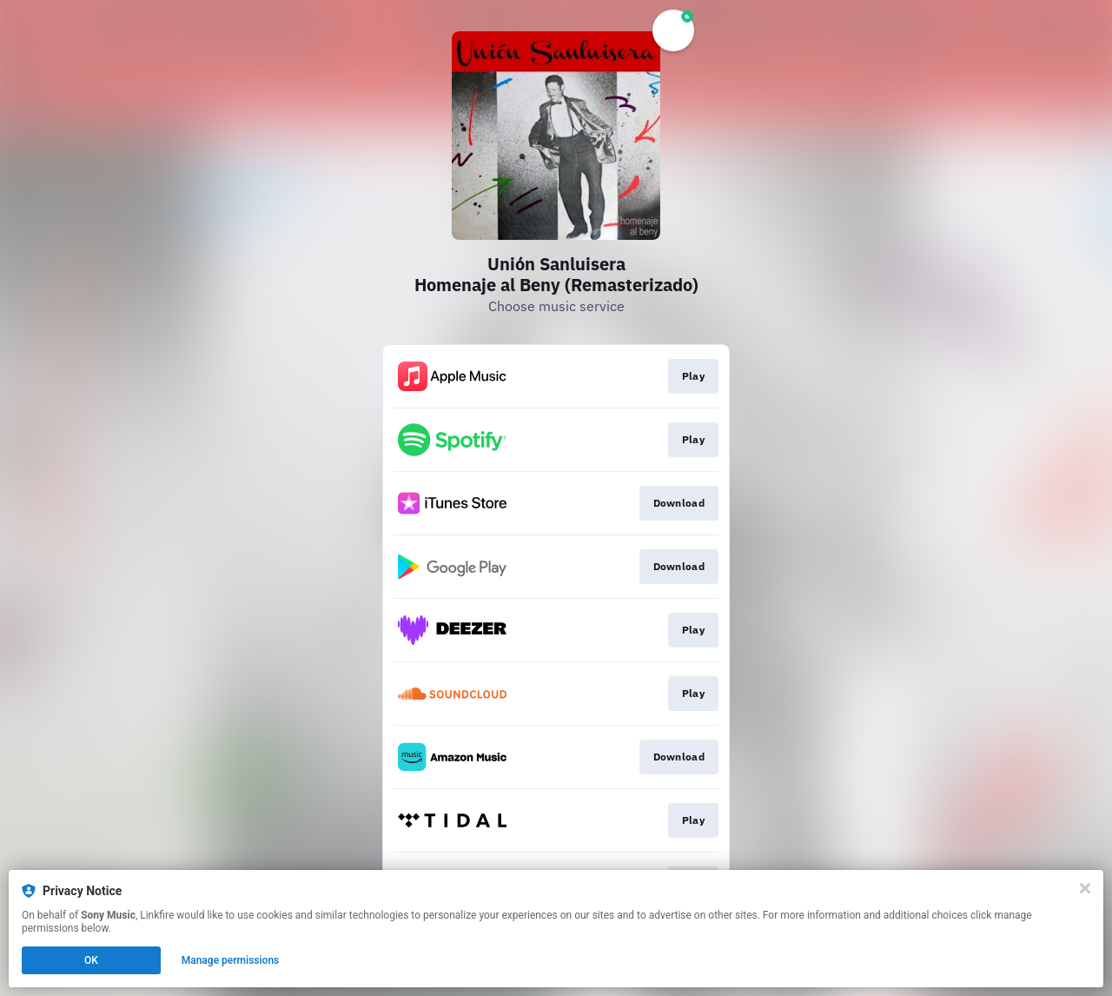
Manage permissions (231, 960)
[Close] (1085, 888)
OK (91, 960)
